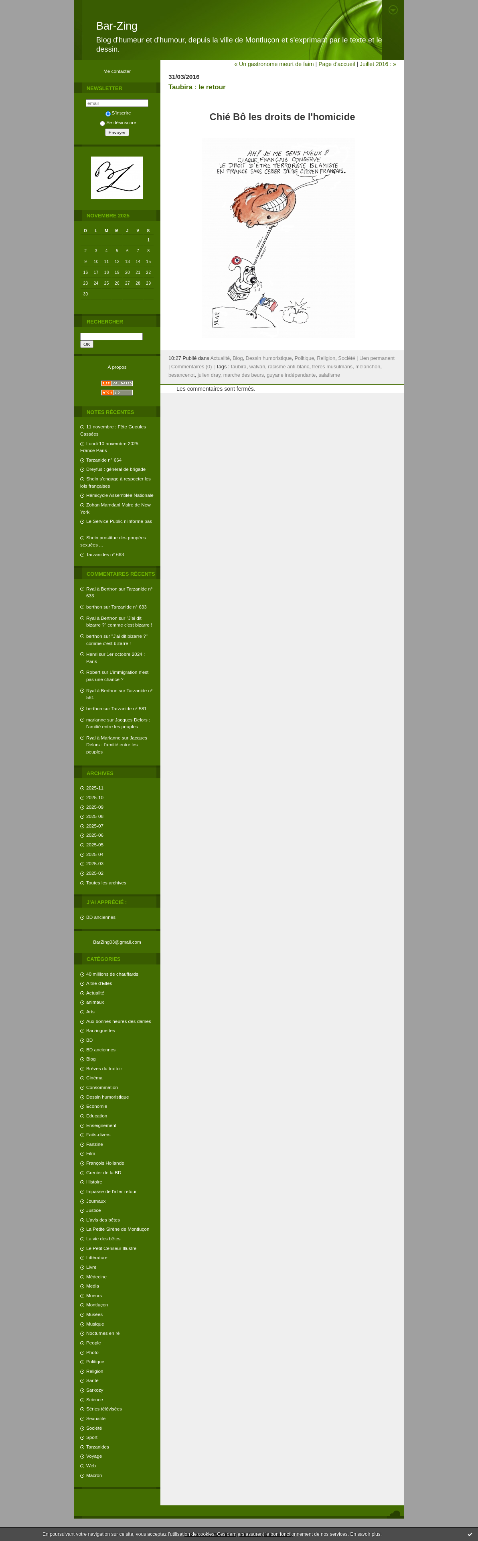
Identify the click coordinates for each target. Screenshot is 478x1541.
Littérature (96, 1257)
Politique (95, 1361)
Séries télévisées (104, 1408)
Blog (91, 1058)
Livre (91, 1267)
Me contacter (117, 71)
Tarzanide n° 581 (129, 708)
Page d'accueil (336, 64)
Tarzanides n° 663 (105, 554)
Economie (96, 1106)
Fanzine (94, 1144)
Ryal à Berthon (101, 588)
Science (94, 1399)
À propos (116, 367)
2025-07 (94, 825)
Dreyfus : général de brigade (116, 469)
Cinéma (94, 1077)
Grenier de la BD (104, 1172)
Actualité (95, 992)
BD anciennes (100, 917)
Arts (90, 1011)
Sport (91, 1437)
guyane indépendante (291, 375)
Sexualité (95, 1418)
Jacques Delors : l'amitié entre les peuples (116, 744)
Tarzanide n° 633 (129, 606)
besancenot (181, 375)
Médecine (96, 1276)
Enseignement (101, 1125)
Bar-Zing (117, 26)
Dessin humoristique (107, 1096)
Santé (92, 1380)
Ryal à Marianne (103, 737)
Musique (95, 1323)
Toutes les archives (106, 882)
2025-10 (94, 797)
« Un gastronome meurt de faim (274, 64)
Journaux (95, 1200)
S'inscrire (118, 112)
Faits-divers (98, 1134)
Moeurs (94, 1295)
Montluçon (97, 1304)
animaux (95, 1002)
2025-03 (94, 863)
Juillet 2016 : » (378, 64)
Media (92, 1285)
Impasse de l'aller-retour (111, 1191)
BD (89, 1040)
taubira (239, 367)
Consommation (102, 1087)
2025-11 (94, 787)
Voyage (94, 1456)
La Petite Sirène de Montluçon (117, 1229)
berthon (94, 606)
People (93, 1342)
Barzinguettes (100, 1030)
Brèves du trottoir (104, 1068)
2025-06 (94, 835)
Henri (91, 654)
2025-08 (94, 816)
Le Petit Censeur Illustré (111, 1248)
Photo (92, 1352)
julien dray (209, 375)
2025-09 (94, 807)
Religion (94, 1371)
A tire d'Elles (99, 983)
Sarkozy (94, 1389)
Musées (94, 1314)
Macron (94, 1475)
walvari (257, 367)
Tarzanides (97, 1446)
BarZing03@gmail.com (117, 941)
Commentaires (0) (191, 367)
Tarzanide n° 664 (104, 459)
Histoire (94, 1181)
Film (90, 1153)
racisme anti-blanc (288, 367)
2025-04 (94, 854)
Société (94, 1427)
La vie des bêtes (103, 1238)
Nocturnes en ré (103, 1333)
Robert (93, 672)
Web (91, 1465)
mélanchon (367, 367)
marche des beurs (243, 375)
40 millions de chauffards (112, 973)
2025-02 (94, 873)
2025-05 (94, 844)
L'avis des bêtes (103, 1219)
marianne (96, 719)
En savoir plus (365, 1534)
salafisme (329, 375)
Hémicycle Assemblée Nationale (120, 495)
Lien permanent (377, 358)
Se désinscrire (118, 122)
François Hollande (105, 1162)
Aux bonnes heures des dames (118, 1021)
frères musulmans (332, 367)
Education (96, 1115)
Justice (93, 1210)
